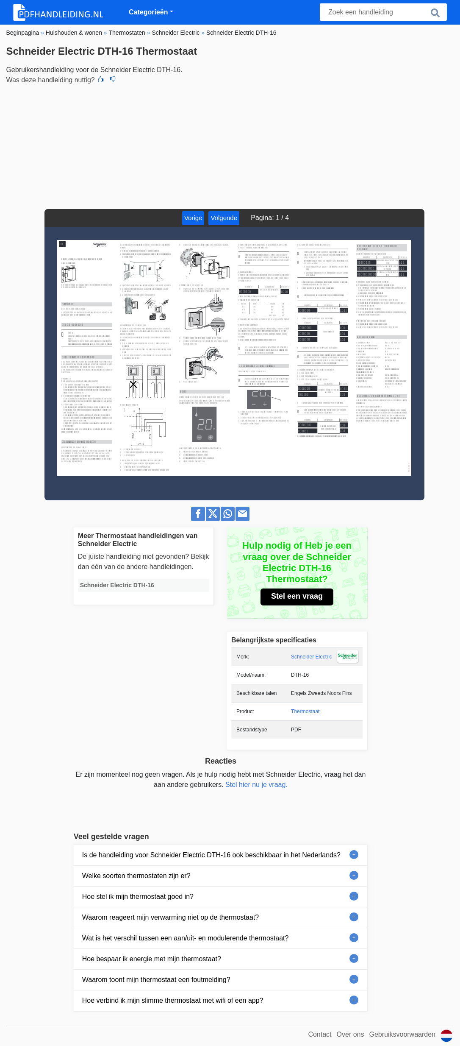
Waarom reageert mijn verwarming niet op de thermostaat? (170, 917)
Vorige (193, 217)
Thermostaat (305, 711)
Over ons (350, 1034)
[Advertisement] (230, 145)
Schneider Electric (311, 657)
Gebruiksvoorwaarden (402, 1034)
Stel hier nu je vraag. (256, 784)
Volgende (224, 217)
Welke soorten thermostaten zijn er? (136, 875)
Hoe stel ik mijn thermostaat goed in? (138, 896)
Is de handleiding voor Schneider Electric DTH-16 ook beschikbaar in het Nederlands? (211, 855)
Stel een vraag (297, 596)
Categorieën (148, 12)
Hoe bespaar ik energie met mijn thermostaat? (151, 958)
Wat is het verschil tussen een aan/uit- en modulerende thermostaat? (185, 938)
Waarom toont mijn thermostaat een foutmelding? (156, 979)
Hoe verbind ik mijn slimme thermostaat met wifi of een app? (172, 1000)
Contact (319, 1034)
